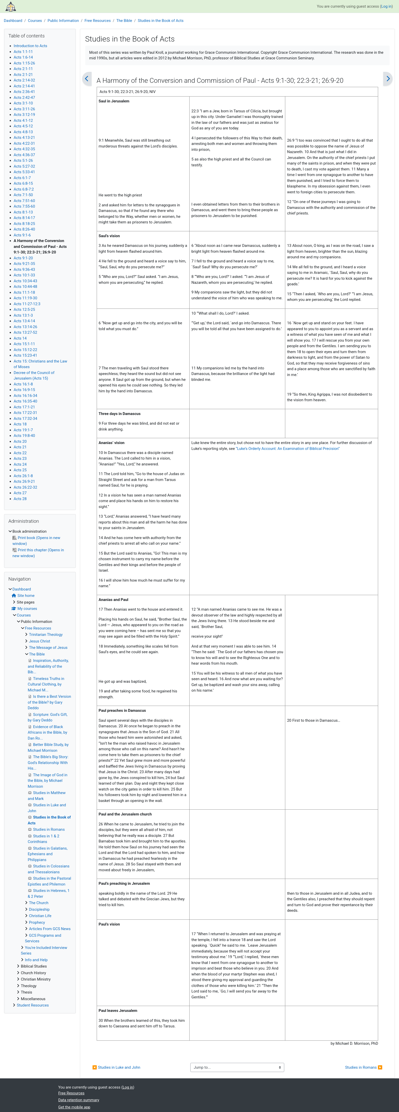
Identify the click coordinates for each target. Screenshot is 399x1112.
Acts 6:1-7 (22, 178)
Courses (35, 20)
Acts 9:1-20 (23, 258)
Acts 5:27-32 (24, 166)
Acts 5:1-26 (23, 160)
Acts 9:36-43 (24, 269)
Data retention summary (78, 1100)
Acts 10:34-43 (25, 281)
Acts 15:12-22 (25, 349)
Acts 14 (20, 338)
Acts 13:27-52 (25, 332)
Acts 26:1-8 (23, 476)
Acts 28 (20, 499)
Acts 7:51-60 (24, 200)
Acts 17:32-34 (25, 418)
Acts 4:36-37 (24, 155)
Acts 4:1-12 (23, 120)
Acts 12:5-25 (24, 309)
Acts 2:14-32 (24, 80)
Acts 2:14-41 (24, 86)
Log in (386, 6)
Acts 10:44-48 (25, 286)
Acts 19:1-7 (23, 430)
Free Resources (97, 20)
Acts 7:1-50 (23, 195)
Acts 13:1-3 (23, 315)
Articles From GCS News (49, 929)
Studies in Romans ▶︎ (363, 1067)
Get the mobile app (74, 1107)
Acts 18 (20, 424)
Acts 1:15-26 (24, 63)
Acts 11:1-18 (24, 292)
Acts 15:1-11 (24, 344)
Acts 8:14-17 (24, 218)
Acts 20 (20, 441)
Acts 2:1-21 (23, 74)
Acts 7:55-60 (24, 206)
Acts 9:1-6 (22, 235)
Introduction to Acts (30, 46)
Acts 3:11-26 (24, 109)
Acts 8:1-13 (23, 212)
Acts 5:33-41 (24, 172)
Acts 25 (20, 470)
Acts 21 (20, 447)
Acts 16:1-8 (23, 384)
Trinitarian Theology (46, 634)
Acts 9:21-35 (24, 263)
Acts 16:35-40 (25, 401)
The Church (38, 903)
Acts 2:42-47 (24, 97)
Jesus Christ (39, 641)
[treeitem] (40, 544)
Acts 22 (20, 453)
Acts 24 (20, 464)
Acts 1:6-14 (23, 57)
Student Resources (33, 1005)
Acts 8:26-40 (24, 229)
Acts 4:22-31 (24, 143)
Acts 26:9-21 (24, 481)
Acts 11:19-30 (25, 298)
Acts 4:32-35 (24, 149)
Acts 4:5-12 (23, 126)
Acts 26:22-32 (25, 487)
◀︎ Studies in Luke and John (116, 1067)
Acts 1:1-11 (23, 51)
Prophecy (37, 922)
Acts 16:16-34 (25, 395)
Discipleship (39, 909)
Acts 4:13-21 (24, 137)
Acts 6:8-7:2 (24, 189)
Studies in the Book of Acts (160, 20)
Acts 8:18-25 (24, 223)
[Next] (388, 79)
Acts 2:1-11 (23, 68)
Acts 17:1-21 (24, 407)
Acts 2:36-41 (24, 91)
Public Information (63, 20)
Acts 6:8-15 (23, 183)
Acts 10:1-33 (24, 275)
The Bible (124, 20)
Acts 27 (20, 493)
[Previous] (87, 79)
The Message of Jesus (48, 647)
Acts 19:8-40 (24, 435)
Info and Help (36, 960)
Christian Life (40, 916)
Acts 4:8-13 (23, 132)
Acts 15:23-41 (25, 355)
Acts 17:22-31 (25, 412)
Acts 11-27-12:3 (27, 304)
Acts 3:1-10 (23, 103)
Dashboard (13, 20)
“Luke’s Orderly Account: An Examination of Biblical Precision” (288, 448)
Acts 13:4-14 (24, 321)
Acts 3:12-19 (24, 114)
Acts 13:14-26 (25, 327)
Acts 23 (20, 458)
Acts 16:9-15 (24, 389)
